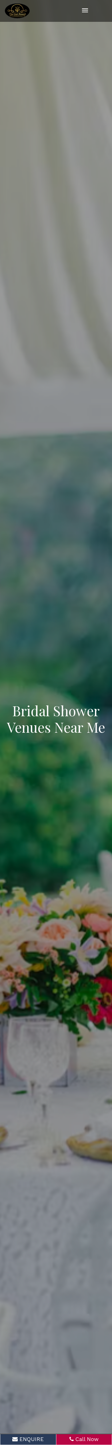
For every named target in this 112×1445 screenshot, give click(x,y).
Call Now (84, 1439)
